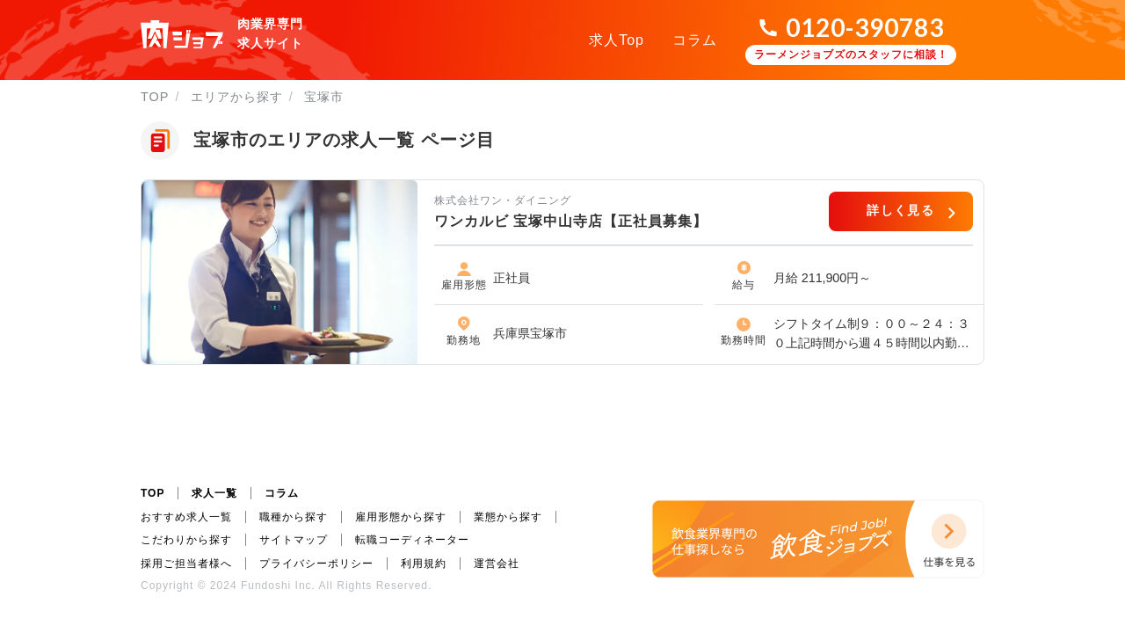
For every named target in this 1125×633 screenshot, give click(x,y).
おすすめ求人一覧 (186, 517)
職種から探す (293, 517)
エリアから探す (237, 97)
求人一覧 (214, 493)
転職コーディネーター (412, 540)
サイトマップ (293, 540)
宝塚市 (324, 97)
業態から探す (508, 517)
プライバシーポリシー (316, 563)
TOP (155, 97)
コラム (694, 40)
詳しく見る (900, 210)
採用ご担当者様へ (186, 563)
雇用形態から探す (400, 517)
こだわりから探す (186, 540)
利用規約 (423, 563)
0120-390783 (865, 27)
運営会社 (496, 563)
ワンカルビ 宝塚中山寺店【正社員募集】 (571, 221)
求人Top (616, 40)
